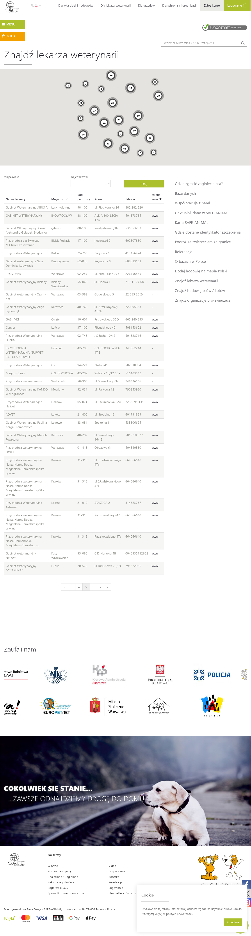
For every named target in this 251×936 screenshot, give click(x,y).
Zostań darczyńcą (59, 871)
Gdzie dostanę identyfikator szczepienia (208, 232)
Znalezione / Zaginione (63, 877)
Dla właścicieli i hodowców (75, 5)
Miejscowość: (12, 176)
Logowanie (237, 5)
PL (35, 5)
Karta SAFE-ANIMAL (191, 222)
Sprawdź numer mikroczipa (66, 893)
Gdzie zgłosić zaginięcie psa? (199, 183)
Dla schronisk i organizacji (179, 5)
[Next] (107, 587)
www (155, 215)
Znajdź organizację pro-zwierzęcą (203, 300)
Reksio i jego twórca (61, 882)
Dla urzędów (146, 5)
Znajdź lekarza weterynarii (196, 280)
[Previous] (64, 587)
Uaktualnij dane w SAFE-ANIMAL (202, 212)
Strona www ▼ (157, 197)
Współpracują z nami (192, 202)
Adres (98, 199)
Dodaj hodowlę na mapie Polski (201, 270)
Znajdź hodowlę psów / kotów (200, 290)
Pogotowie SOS (58, 888)
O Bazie (53, 866)
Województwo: (79, 176)
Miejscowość (59, 199)
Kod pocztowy (83, 197)
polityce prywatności (179, 914)
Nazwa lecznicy (15, 199)
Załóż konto (212, 5)
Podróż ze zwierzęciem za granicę (203, 241)
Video (112, 866)
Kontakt (114, 877)
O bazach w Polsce (190, 261)
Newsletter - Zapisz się (123, 893)
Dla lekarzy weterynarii (116, 5)
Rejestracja (115, 882)
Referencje (183, 251)
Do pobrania (117, 871)
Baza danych (185, 193)
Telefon (130, 199)
